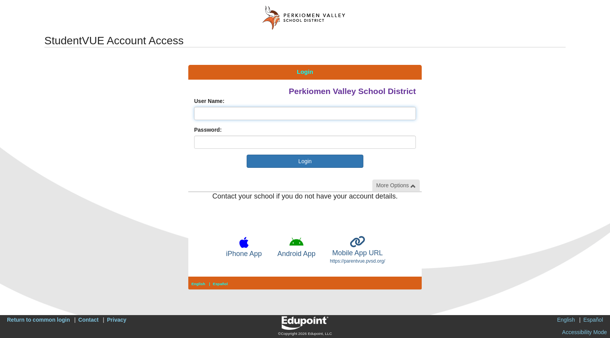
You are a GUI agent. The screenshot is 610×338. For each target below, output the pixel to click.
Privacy (116, 320)
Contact (88, 320)
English (198, 284)
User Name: (209, 101)
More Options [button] (396, 185)
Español (220, 284)
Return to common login (38, 320)
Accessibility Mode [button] (584, 332)
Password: (208, 130)
